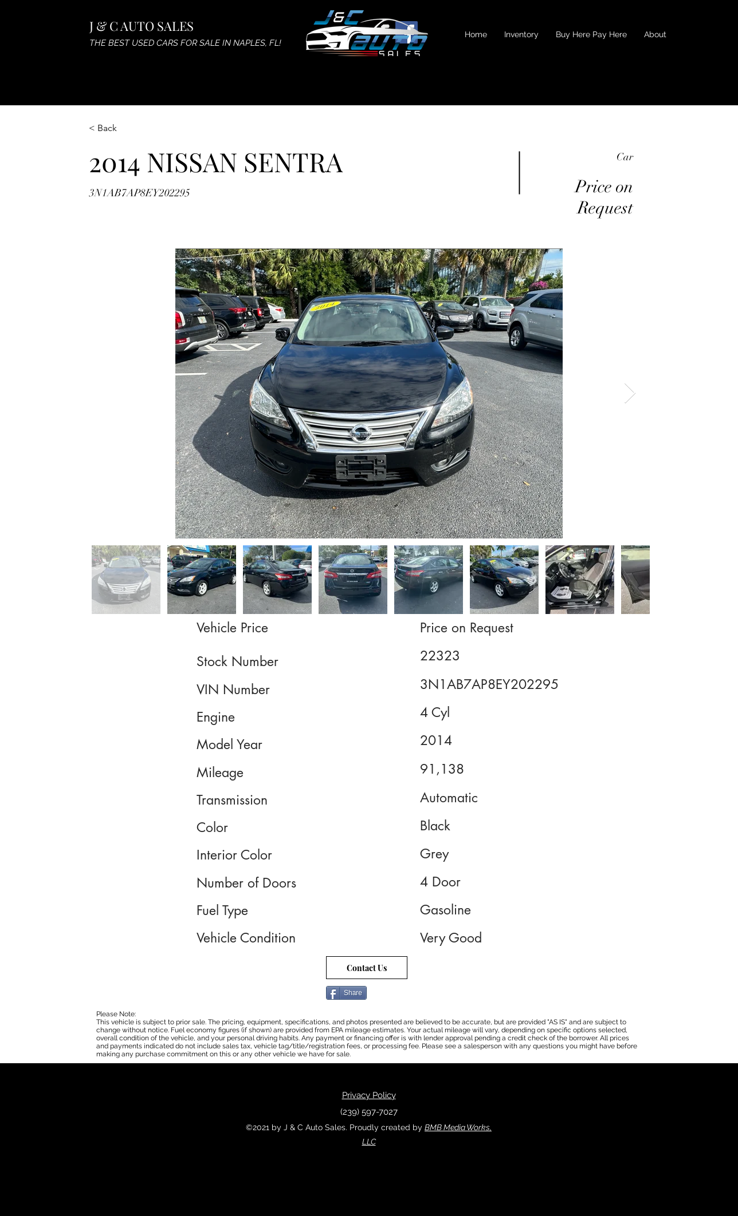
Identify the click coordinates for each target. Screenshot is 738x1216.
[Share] (346, 993)
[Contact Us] (366, 967)
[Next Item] (630, 393)
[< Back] (129, 128)
